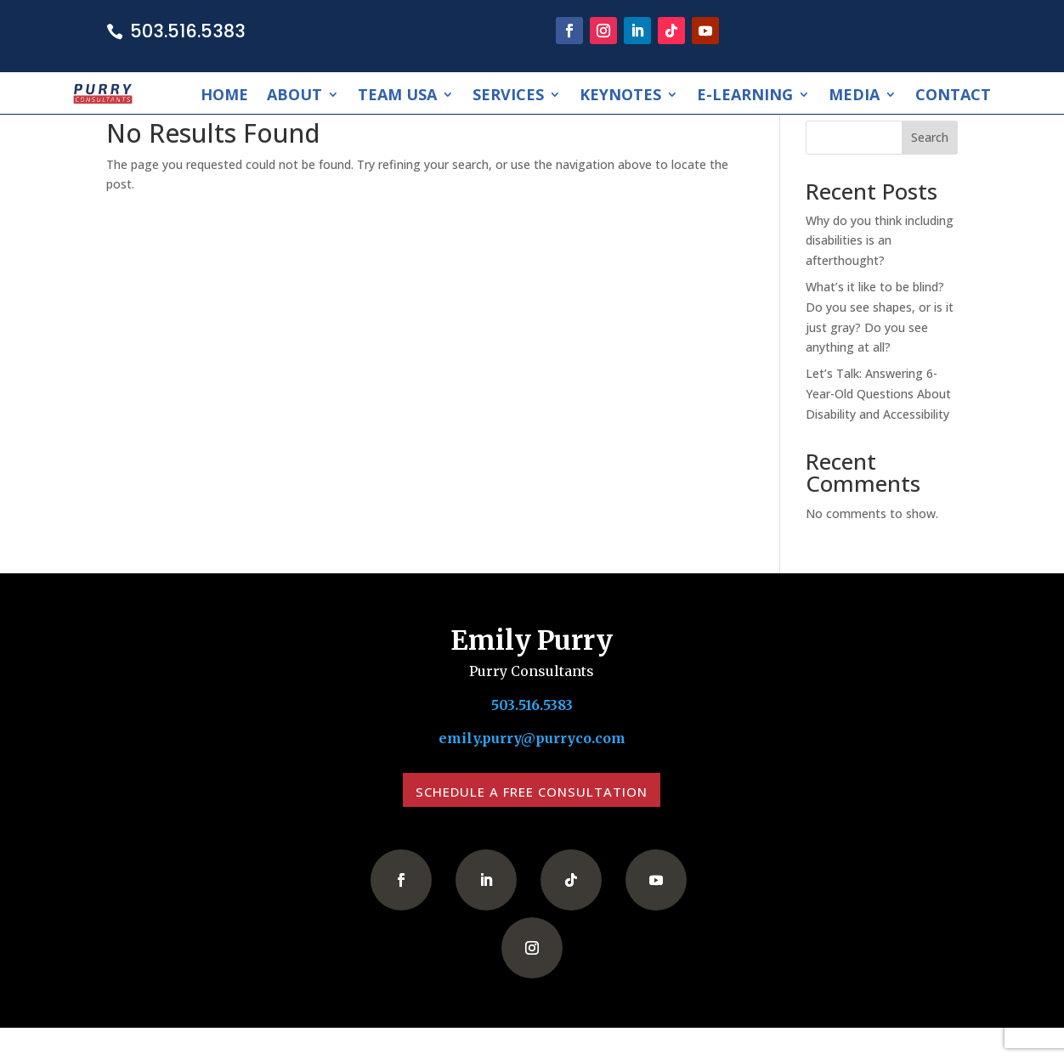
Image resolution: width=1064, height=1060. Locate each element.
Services (508, 94)
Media (854, 94)
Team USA (397, 94)
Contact (953, 94)
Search (929, 137)
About (294, 94)
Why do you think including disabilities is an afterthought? (880, 240)
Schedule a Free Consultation (532, 791)
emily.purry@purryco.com (532, 739)
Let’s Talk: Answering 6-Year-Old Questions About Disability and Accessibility (878, 393)
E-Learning (745, 94)
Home (224, 94)
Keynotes (620, 94)
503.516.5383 (188, 31)
